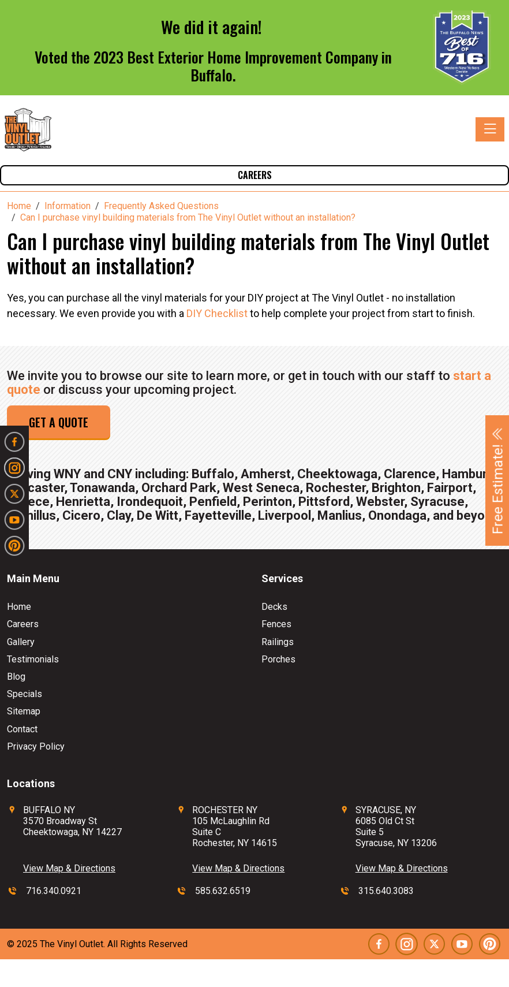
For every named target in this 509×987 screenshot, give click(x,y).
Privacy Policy (36, 746)
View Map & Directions (69, 868)
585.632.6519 (222, 890)
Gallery (21, 641)
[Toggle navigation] (490, 129)
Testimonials (33, 659)
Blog (16, 676)
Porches (278, 659)
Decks (274, 606)
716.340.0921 (53, 890)
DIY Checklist (218, 313)
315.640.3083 (386, 890)
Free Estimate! (498, 480)
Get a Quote (58, 422)
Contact (22, 729)
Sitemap (23, 711)
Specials (24, 693)
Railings (277, 641)
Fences (276, 624)
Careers (255, 175)
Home (19, 606)
